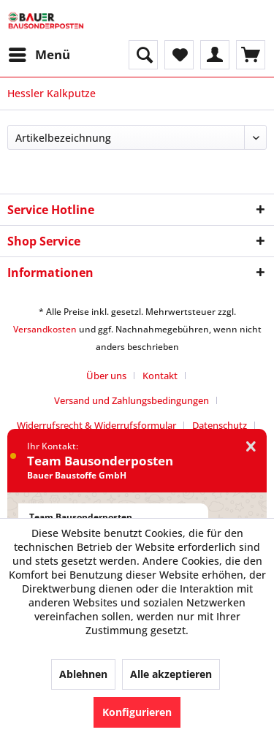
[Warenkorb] (250, 54)
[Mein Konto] (214, 54)
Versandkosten (45, 329)
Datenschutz (219, 425)
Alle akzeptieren (171, 674)
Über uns (106, 375)
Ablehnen (83, 674)
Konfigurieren (137, 712)
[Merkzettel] (179, 54)
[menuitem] (38, 54)
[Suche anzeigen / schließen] (143, 54)
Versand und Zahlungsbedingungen (131, 400)
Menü (39, 53)
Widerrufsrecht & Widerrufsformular (96, 425)
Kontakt (160, 375)
